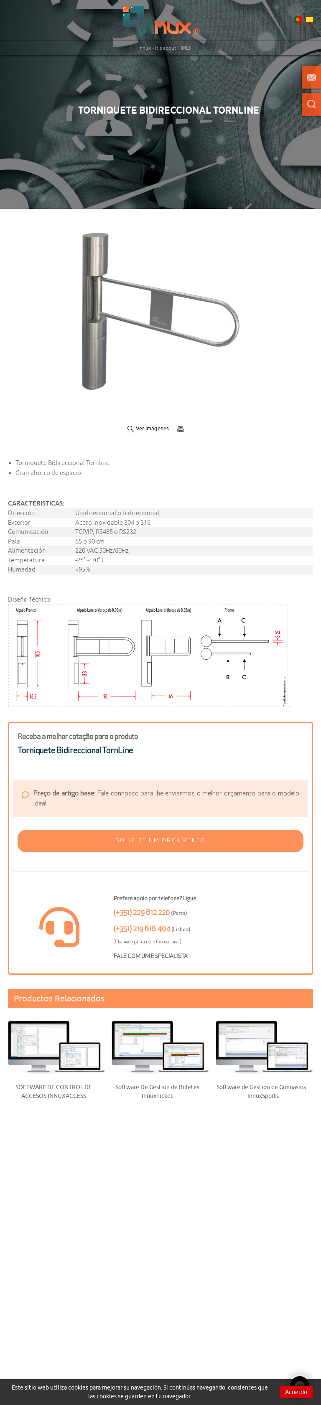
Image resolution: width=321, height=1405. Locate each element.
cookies (78, 1387)
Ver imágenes (148, 428)
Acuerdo (296, 1392)
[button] (160, 841)
